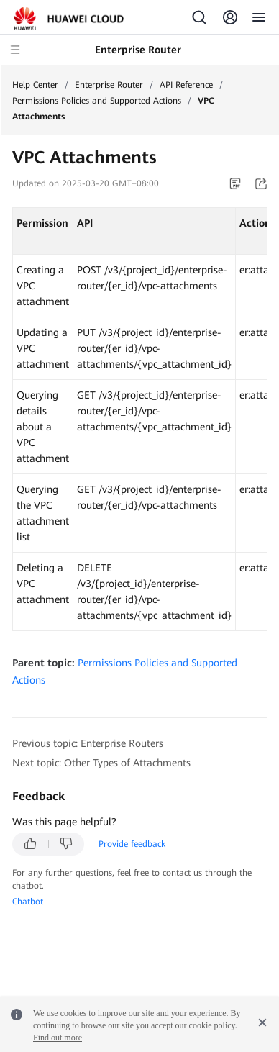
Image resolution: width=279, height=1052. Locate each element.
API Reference (186, 85)
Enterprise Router (109, 85)
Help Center (35, 85)
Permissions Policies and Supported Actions (96, 101)
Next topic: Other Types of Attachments (101, 762)
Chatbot (27, 902)
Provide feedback (132, 844)
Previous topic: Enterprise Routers (87, 743)
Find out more (57, 1038)
